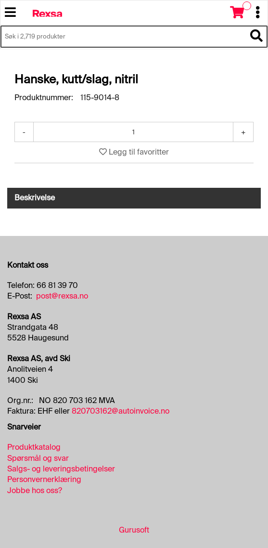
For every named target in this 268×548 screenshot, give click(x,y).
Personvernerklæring (44, 479)
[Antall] (133, 132)
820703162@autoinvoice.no (120, 411)
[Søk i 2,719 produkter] (123, 36)
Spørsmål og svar (38, 458)
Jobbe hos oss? (34, 490)
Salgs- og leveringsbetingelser (61, 469)
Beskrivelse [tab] (34, 198)
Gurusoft (134, 530)
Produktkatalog (34, 447)
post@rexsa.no (62, 296)
